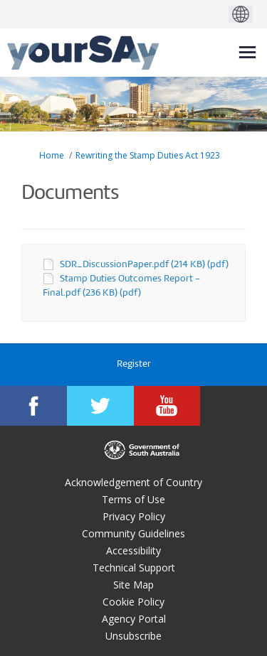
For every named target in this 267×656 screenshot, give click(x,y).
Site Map (133, 584)
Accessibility (133, 550)
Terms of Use (133, 499)
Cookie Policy (133, 601)
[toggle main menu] (247, 52)
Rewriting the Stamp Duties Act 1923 (147, 155)
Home (51, 155)
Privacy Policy (134, 516)
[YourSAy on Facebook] (33, 406)
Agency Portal (134, 618)
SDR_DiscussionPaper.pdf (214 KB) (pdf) (144, 264)
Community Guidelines (133, 533)
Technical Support (134, 567)
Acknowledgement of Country (133, 482)
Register (134, 364)
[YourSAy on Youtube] (167, 406)
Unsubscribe (133, 635)
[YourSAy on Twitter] (100, 406)
